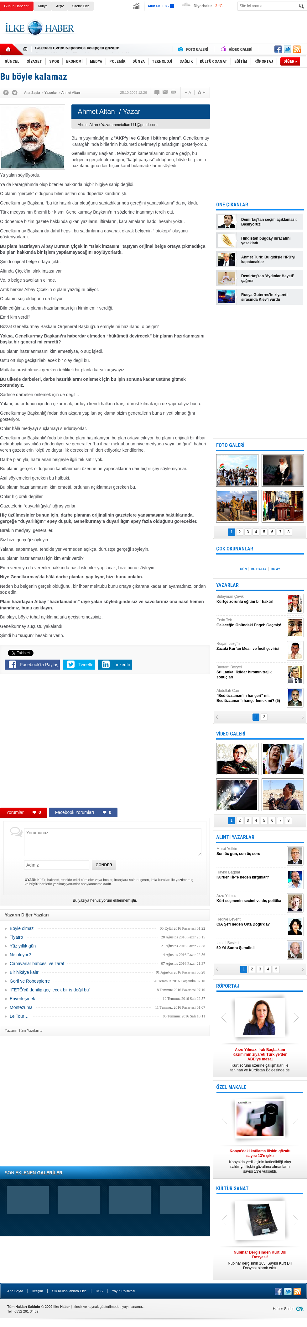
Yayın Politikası (123, 1291)
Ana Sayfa (15, 1291)
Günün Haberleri (16, 6)
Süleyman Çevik (250, 599)
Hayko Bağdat (250, 875)
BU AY (275, 569)
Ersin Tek (250, 623)
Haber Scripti (283, 1309)
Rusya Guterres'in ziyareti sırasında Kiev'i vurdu (264, 297)
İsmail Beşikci (250, 945)
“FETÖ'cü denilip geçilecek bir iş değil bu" (50, 989)
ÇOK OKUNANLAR (234, 549)
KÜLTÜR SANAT (232, 1189)
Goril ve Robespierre (30, 981)
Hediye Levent (250, 922)
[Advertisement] (193, 33)
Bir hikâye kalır (24, 972)
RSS (99, 1291)
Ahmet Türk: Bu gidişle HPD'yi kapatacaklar (268, 259)
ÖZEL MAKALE (231, 1087)
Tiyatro (16, 937)
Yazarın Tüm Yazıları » (24, 1030)
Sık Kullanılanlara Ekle (69, 1291)
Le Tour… (19, 1016)
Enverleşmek (22, 998)
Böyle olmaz (22, 928)
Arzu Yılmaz (250, 898)
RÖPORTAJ (227, 986)
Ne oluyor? (20, 954)
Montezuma (21, 1007)
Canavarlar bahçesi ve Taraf (37, 963)
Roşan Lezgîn (250, 646)
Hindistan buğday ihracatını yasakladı (265, 240)
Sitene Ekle (81, 6)
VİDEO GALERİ (230, 734)
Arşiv (60, 6)
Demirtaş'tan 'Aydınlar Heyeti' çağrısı (267, 278)
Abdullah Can (250, 695)
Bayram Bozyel (250, 672)
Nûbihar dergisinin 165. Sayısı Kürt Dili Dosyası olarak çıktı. (260, 1260)
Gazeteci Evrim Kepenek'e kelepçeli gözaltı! (77, 49)
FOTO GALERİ (230, 445)
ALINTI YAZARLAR (235, 837)
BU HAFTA (259, 569)
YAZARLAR (227, 585)
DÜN (243, 569)
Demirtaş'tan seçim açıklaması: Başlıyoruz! (269, 221)
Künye (43, 6)
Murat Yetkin (250, 851)
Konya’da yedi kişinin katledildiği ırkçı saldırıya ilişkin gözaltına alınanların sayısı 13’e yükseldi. (260, 1161)
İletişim (37, 1291)
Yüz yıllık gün (23, 945)
